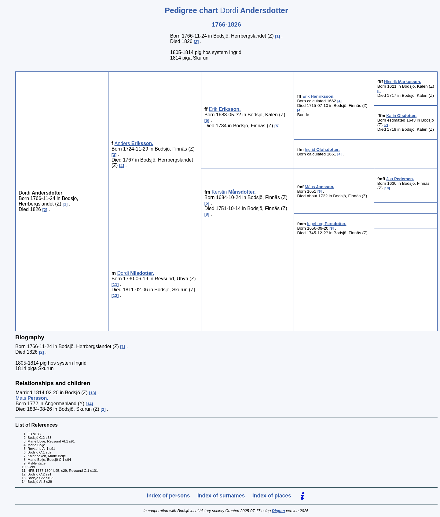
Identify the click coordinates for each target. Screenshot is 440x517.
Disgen (278, 510)
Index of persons (168, 496)
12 (115, 295)
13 (92, 393)
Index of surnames (221, 496)
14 (89, 404)
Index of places (271, 496)
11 (115, 284)
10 (387, 188)
